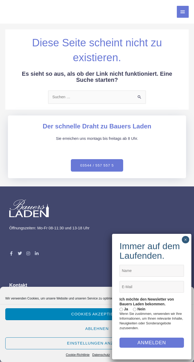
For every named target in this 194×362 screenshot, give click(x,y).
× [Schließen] (185, 240)
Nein (139, 309)
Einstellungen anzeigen (97, 343)
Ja (123, 309)
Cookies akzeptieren (97, 314)
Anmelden (151, 342)
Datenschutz (101, 355)
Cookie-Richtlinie (78, 355)
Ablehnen (97, 328)
